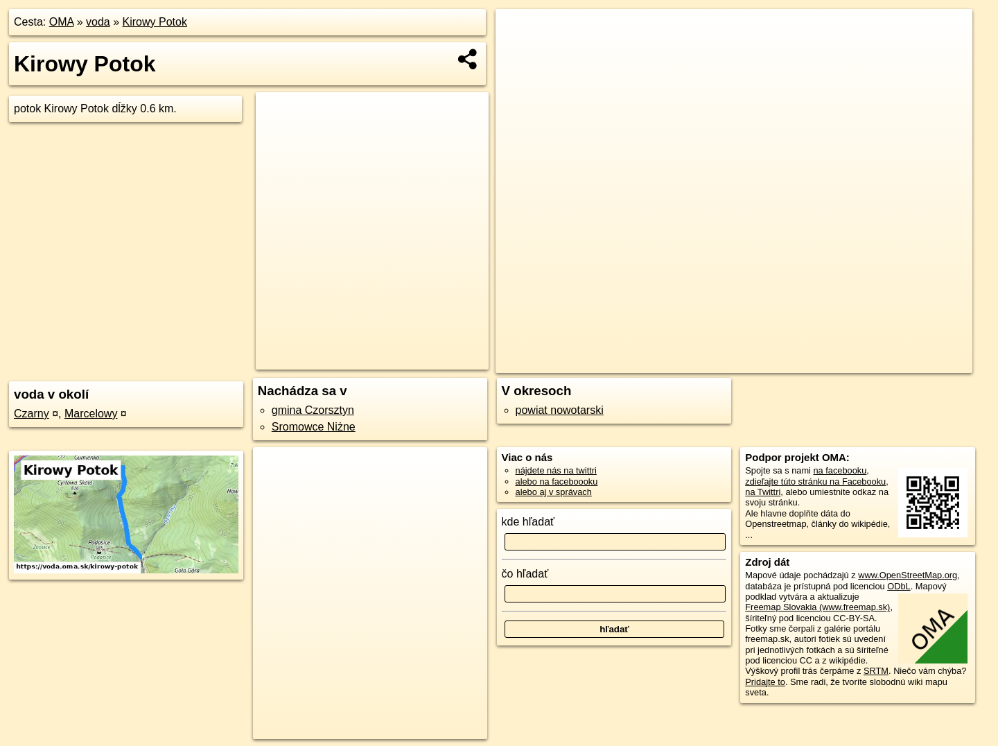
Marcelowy (90, 413)
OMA (61, 22)
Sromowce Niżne (314, 427)
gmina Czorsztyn (313, 410)
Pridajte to (765, 682)
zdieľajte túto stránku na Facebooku (815, 481)
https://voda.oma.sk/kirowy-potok (908, 362)
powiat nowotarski (560, 410)
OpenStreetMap (731, 362)
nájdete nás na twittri (556, 470)
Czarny (31, 413)
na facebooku (839, 470)
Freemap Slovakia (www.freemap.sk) (817, 607)
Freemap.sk (802, 362)
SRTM (876, 671)
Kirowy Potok (155, 22)
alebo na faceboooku (557, 481)
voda (98, 22)
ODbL (898, 586)
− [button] (519, 54)
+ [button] (519, 32)
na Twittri (762, 492)
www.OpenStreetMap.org (907, 575)
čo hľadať (525, 574)
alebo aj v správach (554, 492)
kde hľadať (528, 522)
